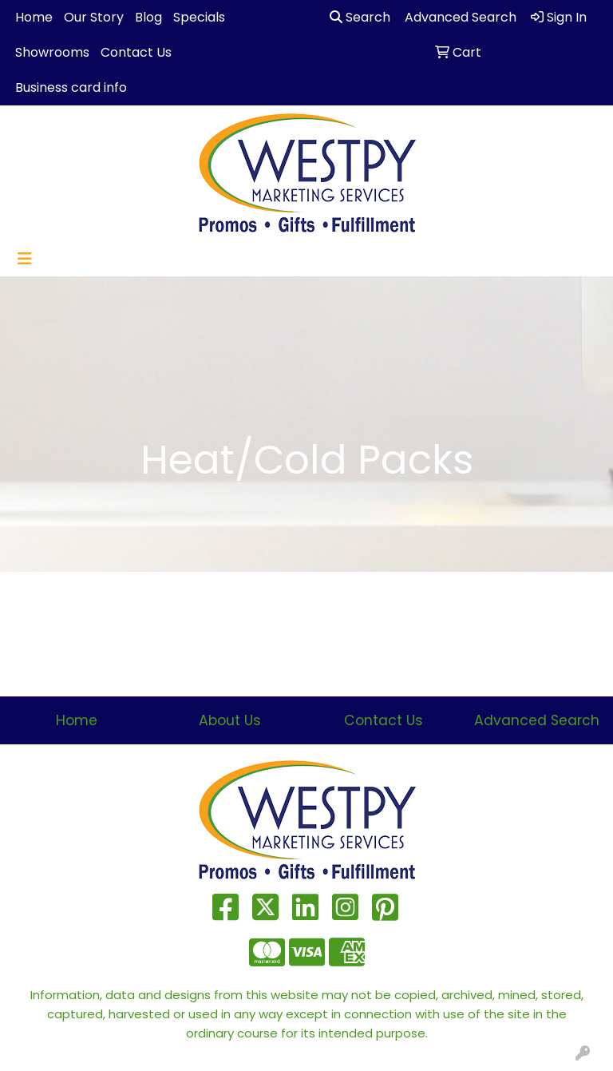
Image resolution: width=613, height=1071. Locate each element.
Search (360, 17)
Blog (148, 17)
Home (34, 17)
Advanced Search (536, 720)
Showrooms (52, 52)
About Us (230, 720)
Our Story (94, 17)
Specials (199, 17)
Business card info (71, 87)
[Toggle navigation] (25, 259)
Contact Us (136, 52)
